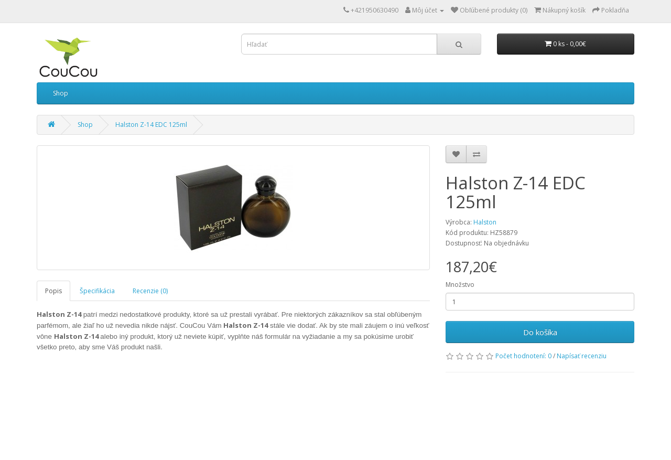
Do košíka (540, 332)
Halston (484, 222)
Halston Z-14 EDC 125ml (151, 124)
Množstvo (460, 284)
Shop (60, 93)
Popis (53, 290)
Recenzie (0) (150, 290)
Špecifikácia (97, 290)
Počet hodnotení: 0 (523, 355)
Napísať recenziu (582, 355)
